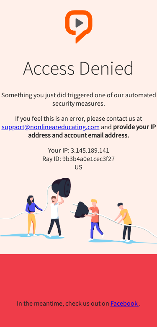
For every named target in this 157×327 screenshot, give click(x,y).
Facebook (125, 303)
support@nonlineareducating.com (51, 126)
